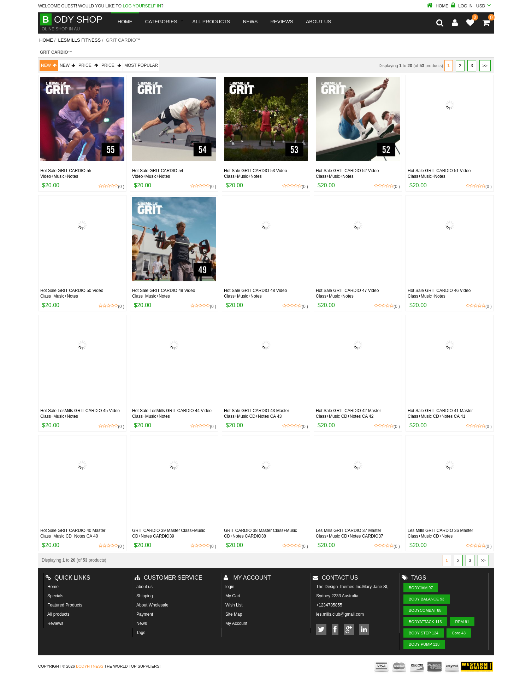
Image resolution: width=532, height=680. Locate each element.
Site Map (233, 614)
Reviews (55, 623)
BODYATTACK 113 (425, 622)
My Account (236, 623)
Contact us (335, 578)
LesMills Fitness (79, 40)
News (250, 21)
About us (318, 21)
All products (58, 614)
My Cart (232, 595)
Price (88, 65)
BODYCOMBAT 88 (425, 610)
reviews (281, 21)
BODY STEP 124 (423, 633)
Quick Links (68, 578)
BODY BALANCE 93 (426, 599)
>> (485, 65)
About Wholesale (152, 605)
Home (437, 6)
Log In (462, 6)
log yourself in (142, 6)
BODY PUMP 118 (424, 644)
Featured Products (64, 605)
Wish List (234, 605)
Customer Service (168, 578)
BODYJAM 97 (421, 588)
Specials (55, 595)
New (49, 65)
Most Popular (141, 65)
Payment (144, 614)
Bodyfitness (90, 666)
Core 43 (459, 633)
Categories (161, 21)
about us (144, 586)
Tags (140, 632)
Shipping (144, 595)
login (229, 586)
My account (247, 578)
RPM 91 (462, 622)
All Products (211, 21)
